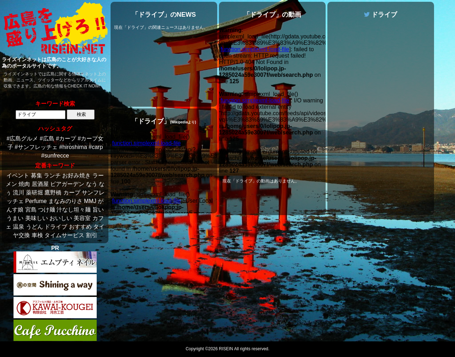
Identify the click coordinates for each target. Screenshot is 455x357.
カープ (71, 193)
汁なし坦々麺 (74, 210)
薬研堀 (34, 193)
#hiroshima (73, 147)
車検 (37, 235)
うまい (14, 218)
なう (91, 184)
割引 (91, 235)
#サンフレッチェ (36, 147)
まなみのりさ (65, 201)
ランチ (52, 175)
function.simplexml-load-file (146, 143)
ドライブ (55, 227)
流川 (18, 193)
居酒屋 (40, 184)
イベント (17, 175)
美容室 (82, 218)
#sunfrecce (55, 156)
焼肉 (24, 184)
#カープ (66, 138)
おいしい (60, 218)
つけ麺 (46, 210)
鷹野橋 (52, 193)
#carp (96, 147)
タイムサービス (64, 235)
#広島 (47, 138)
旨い (98, 210)
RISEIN (226, 348)
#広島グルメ (22, 138)
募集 (36, 175)
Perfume (36, 201)
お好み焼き (76, 175)
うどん (34, 227)
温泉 (18, 227)
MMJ (90, 201)
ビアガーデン (67, 184)
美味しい (36, 218)
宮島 (31, 210)
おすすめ (80, 227)
